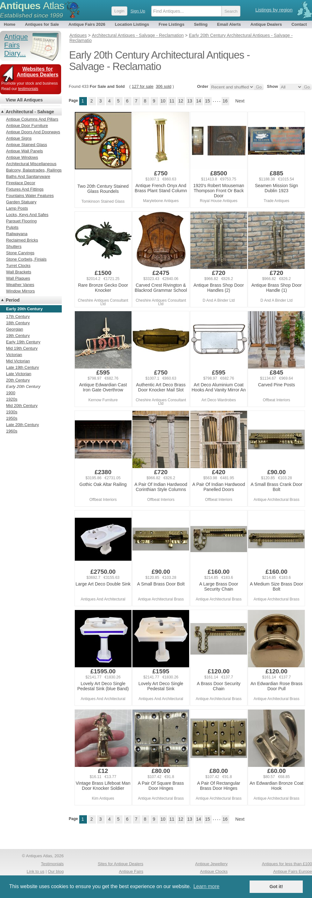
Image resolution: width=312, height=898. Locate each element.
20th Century (18, 380)
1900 (10, 392)
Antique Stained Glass (26, 144)
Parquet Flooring (21, 221)
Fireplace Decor (20, 182)
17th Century (18, 316)
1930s (11, 412)
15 (207, 100)
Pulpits (12, 227)
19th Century (18, 335)
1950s (11, 418)
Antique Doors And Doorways (33, 132)
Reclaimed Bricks (22, 240)
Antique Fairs (131, 871)
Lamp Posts (17, 208)
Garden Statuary (21, 202)
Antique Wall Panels (24, 151)
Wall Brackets (18, 272)
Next (240, 100)
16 (225, 100)
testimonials (28, 89)
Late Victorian (18, 373)
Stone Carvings (20, 252)
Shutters (13, 246)
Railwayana (16, 233)
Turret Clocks (18, 265)
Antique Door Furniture (27, 125)
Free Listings (171, 24)
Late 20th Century (22, 424)
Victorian (14, 354)
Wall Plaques (18, 278)
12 (180, 100)
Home (9, 24)
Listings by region (274, 9)
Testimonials (52, 863)
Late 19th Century (22, 367)
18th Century (18, 322)
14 (198, 100)
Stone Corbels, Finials (26, 259)
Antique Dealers (266, 24)
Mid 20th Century (22, 405)
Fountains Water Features (30, 195)
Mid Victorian (18, 361)
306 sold (163, 86)
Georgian (14, 329)
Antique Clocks (214, 871)
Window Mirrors (20, 291)
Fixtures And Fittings (25, 189)
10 (163, 100)
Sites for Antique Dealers (120, 863)
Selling (201, 24)
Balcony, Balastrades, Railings (34, 170)
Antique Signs (19, 138)
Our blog (56, 871)
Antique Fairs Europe (292, 871)
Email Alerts (229, 24)
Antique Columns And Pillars (32, 119)
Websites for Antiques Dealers (38, 71)
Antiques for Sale (42, 24)
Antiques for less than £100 (287, 863)
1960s (11, 431)
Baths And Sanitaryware (28, 176)
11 (171, 100)
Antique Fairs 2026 (86, 24)
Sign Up (138, 11)
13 (189, 100)
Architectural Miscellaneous (31, 163)
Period (13, 300)
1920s (11, 399)
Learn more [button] (206, 886)
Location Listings (132, 24)
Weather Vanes (20, 284)
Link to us (36, 871)
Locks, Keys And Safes (27, 214)
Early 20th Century (23, 386)
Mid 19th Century (22, 348)
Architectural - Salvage (30, 111)
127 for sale (142, 86)
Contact (299, 24)
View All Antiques (24, 99)
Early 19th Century (23, 342)
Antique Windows (22, 157)
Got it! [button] (276, 886)
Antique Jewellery (211, 863)
